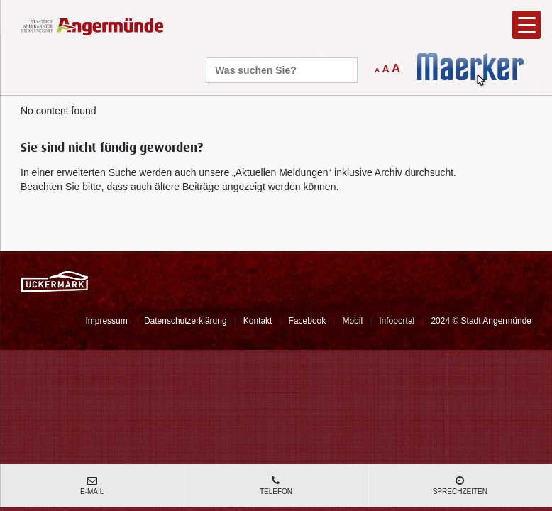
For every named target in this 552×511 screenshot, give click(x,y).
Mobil (352, 321)
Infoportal (396, 321)
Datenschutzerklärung (185, 321)
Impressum (106, 321)
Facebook (307, 321)
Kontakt (257, 321)
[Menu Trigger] (526, 25)
